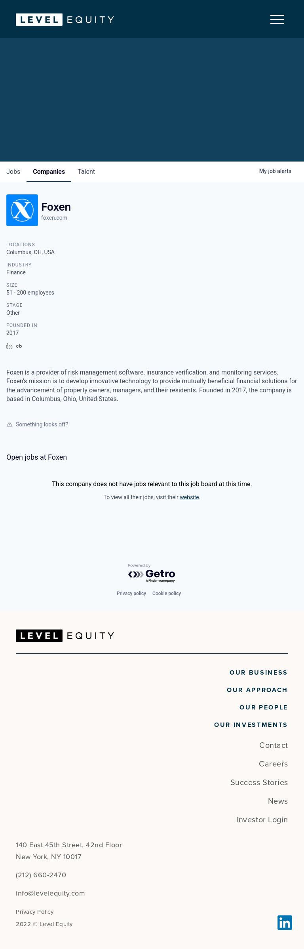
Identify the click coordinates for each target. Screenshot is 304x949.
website (189, 497)
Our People (263, 707)
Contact (273, 745)
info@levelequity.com (50, 893)
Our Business (259, 673)
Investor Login (262, 820)
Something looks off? (37, 424)
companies (49, 171)
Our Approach (257, 690)
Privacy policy (131, 593)
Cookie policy (166, 593)
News (278, 801)
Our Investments (251, 725)
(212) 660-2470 (41, 875)
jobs (13, 171)
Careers (273, 764)
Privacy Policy (34, 911)
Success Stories (259, 782)
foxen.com (54, 218)
